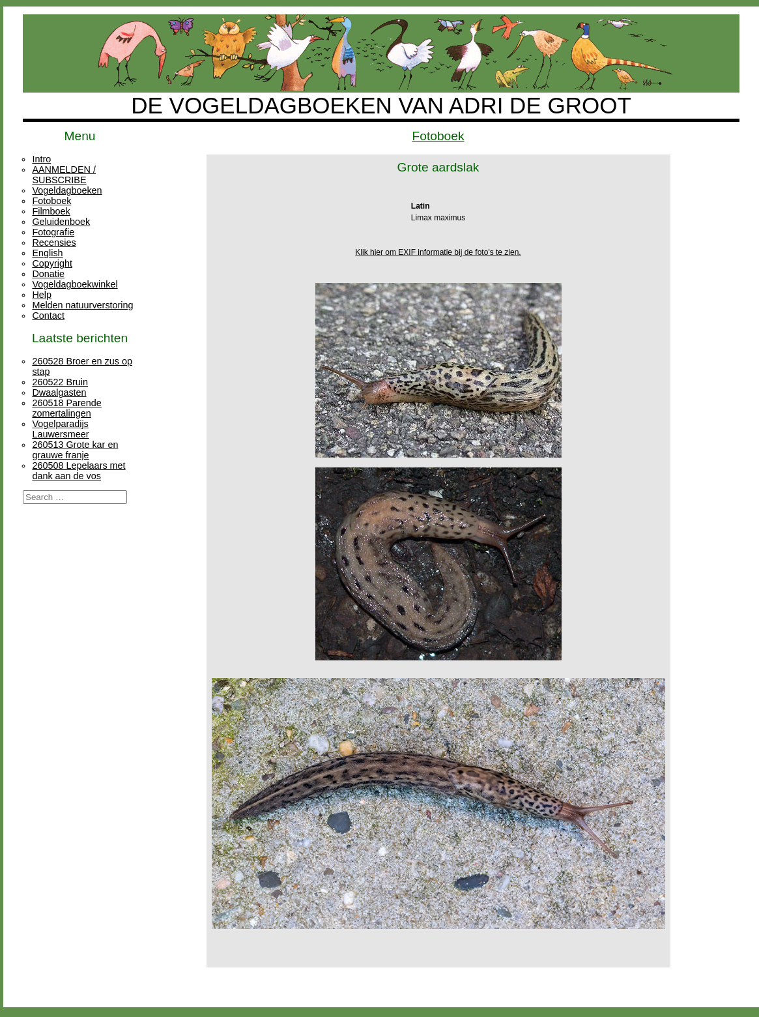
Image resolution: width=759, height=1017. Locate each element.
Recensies (54, 242)
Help (41, 294)
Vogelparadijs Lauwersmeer (60, 429)
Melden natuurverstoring (82, 305)
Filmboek (51, 211)
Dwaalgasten (59, 392)
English (47, 253)
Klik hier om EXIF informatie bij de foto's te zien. (438, 252)
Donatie (48, 274)
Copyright (52, 263)
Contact (48, 315)
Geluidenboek (61, 221)
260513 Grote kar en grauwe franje (75, 449)
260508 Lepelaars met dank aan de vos (78, 470)
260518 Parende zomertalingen (66, 408)
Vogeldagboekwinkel (74, 284)
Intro (41, 159)
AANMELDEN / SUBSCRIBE (64, 174)
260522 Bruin (60, 382)
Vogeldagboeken (67, 190)
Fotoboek (51, 201)
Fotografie (53, 232)
